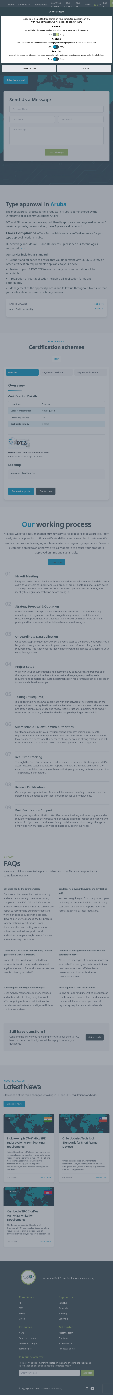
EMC (21, 1308)
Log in (105, 5)
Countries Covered (56, 5)
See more (99, 303)
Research (63, 1308)
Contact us (46, 491)
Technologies (40, 5)
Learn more (56, 562)
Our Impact (68, 5)
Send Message (56, 152)
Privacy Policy (56, 1388)
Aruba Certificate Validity (21, 309)
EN (97, 4)
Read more (46, 1177)
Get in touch (94, 1037)
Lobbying (63, 1318)
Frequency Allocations (87, 372)
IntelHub (63, 1302)
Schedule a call (15, 80)
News (88, 5)
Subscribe (87, 1372)
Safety (22, 1313)
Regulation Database (52, 372)
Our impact (64, 1338)
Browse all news (14, 1104)
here (22, 248)
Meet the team (66, 1332)
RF (20, 1302)
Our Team (78, 5)
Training (63, 1313)
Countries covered (27, 1338)
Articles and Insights (28, 1343)
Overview (12, 372)
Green (22, 1318)
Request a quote (21, 491)
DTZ (56, 359)
